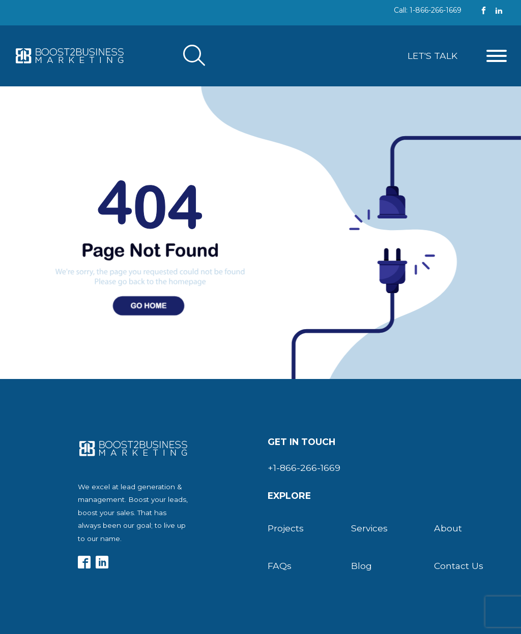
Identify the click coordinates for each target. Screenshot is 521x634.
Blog (361, 565)
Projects (286, 528)
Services (369, 528)
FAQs (280, 565)
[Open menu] (496, 56)
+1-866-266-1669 (304, 467)
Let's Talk (432, 55)
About (448, 528)
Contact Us (458, 565)
